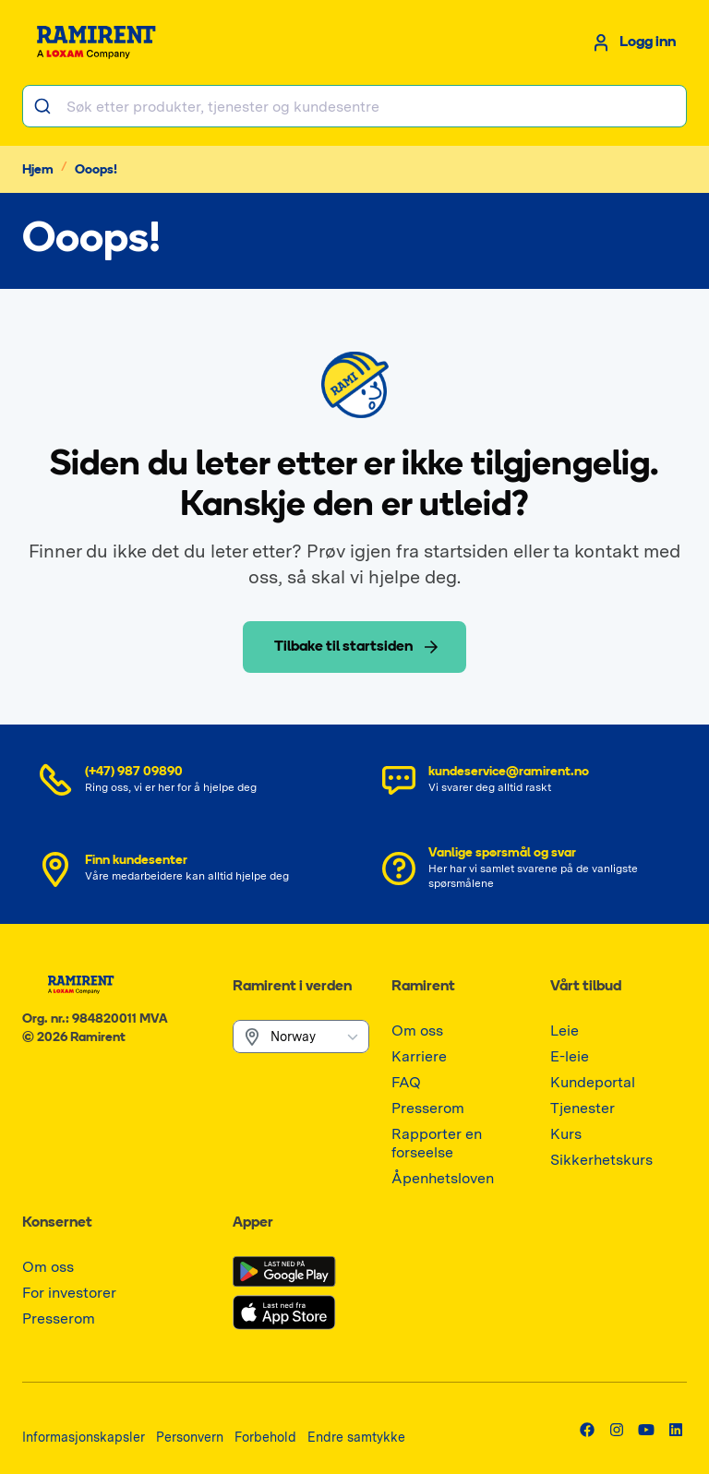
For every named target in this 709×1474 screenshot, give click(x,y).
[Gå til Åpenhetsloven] (442, 1178)
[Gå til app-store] (284, 1312)
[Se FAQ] (526, 868)
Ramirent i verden (292, 986)
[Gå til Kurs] (566, 1134)
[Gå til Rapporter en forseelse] (459, 1152)
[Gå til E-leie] (569, 1056)
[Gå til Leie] (564, 1030)
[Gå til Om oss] (417, 1030)
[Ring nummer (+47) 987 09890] (182, 780)
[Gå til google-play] (284, 1272)
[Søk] (44, 106)
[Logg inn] (633, 42)
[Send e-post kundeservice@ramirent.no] (526, 780)
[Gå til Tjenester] (582, 1108)
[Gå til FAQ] (406, 1082)
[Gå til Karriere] (419, 1056)
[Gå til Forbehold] (265, 1436)
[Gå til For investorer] (69, 1292)
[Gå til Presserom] (427, 1108)
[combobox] (354, 106)
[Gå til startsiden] (103, 42)
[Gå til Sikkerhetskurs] (601, 1159)
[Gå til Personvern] (189, 1436)
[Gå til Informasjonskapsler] (83, 1436)
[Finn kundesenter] (182, 868)
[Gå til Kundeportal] (592, 1082)
